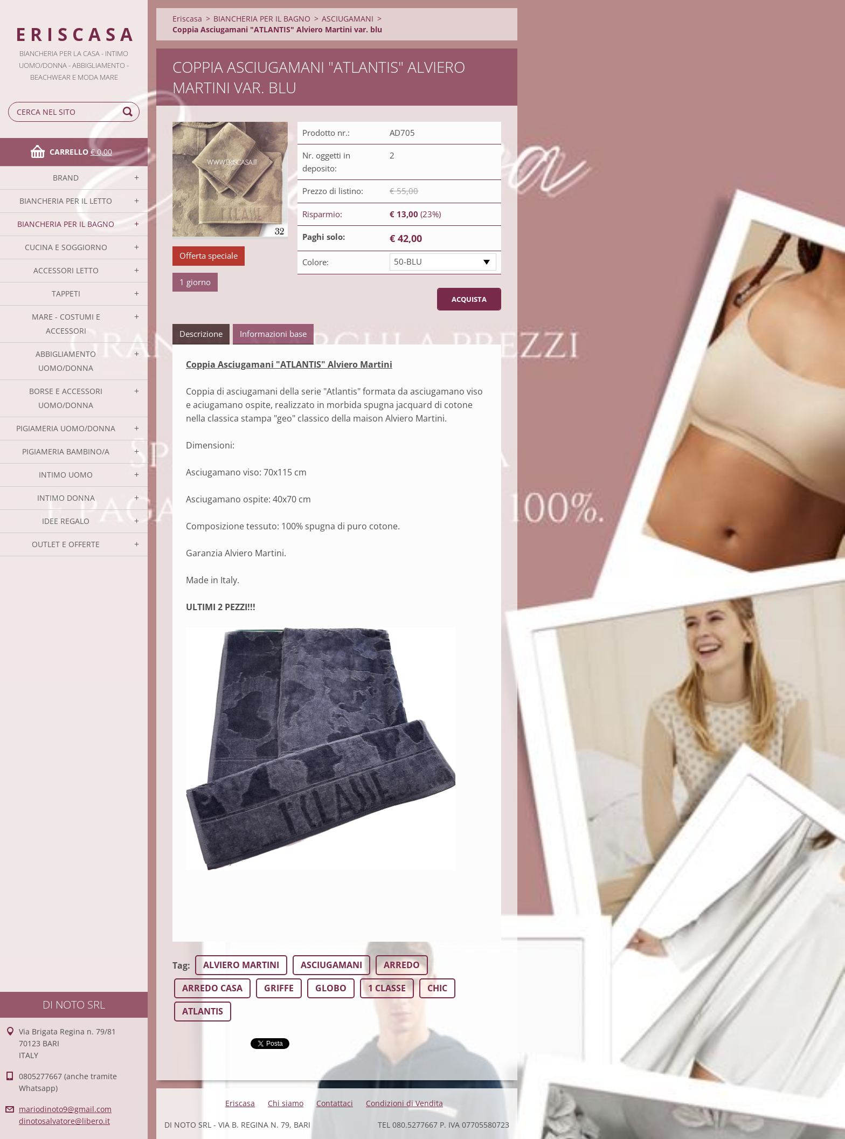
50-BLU (408, 261)
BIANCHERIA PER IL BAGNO (65, 224)
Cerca (129, 112)
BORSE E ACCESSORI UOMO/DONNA (65, 398)
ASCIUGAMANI (347, 18)
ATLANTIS (202, 1011)
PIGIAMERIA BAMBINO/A (65, 451)
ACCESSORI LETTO (66, 270)
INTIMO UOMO (66, 475)
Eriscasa (187, 18)
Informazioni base (273, 333)
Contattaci (334, 1103)
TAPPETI (66, 293)
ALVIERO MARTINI (241, 965)
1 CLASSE (387, 988)
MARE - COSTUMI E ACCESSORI (66, 324)
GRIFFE (279, 988)
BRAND (66, 177)
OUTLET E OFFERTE (66, 544)
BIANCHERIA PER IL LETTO (65, 201)
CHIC (437, 988)
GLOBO (331, 988)
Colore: (315, 262)
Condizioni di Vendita (404, 1103)
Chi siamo (285, 1103)
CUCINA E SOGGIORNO (66, 247)
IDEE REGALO (65, 521)
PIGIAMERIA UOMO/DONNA (65, 428)
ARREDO (402, 965)
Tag (180, 965)
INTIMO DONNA (66, 498)
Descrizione (201, 333)
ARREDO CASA (212, 988)
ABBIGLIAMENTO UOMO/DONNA (66, 361)
